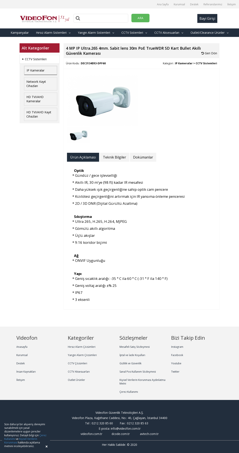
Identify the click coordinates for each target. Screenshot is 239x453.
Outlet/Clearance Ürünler (210, 33)
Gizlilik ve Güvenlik (130, 363)
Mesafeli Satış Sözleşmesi (135, 347)
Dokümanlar (143, 157)
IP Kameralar (35, 70)
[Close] (46, 446)
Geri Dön (209, 53)
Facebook (177, 355)
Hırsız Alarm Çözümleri (81, 347)
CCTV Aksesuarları (168, 33)
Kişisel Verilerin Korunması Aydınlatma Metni (142, 381)
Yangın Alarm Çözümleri (82, 355)
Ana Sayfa (163, 4)
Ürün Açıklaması (83, 157)
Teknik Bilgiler (114, 157)
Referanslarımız (212, 4)
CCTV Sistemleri (134, 33)
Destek (194, 4)
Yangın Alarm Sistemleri (96, 33)
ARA (140, 18)
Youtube (176, 363)
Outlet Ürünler (76, 380)
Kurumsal (179, 4)
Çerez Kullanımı (129, 392)
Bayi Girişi (207, 18)
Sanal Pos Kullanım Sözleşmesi (138, 371)
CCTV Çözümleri (77, 363)
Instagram (177, 347)
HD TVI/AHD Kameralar (35, 99)
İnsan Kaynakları (26, 371)
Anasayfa (21, 347)
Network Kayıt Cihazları (36, 84)
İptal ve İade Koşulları (132, 355)
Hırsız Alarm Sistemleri (53, 33)
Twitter (175, 371)
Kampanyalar (20, 33)
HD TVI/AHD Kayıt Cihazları (38, 114)
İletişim (231, 4)
